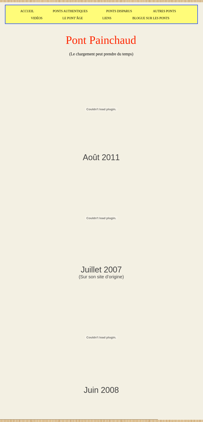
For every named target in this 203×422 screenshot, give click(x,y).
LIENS (106, 18)
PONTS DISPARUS (119, 11)
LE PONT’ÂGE (72, 18)
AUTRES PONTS (164, 11)
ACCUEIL (27, 11)
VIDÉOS (36, 18)
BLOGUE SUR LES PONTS (150, 18)
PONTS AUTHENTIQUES (70, 11)
